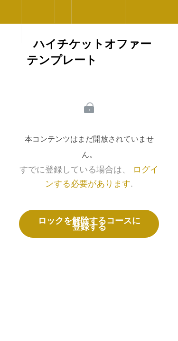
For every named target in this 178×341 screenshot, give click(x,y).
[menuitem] (38, 21)
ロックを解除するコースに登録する (89, 223)
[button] (10, 16)
